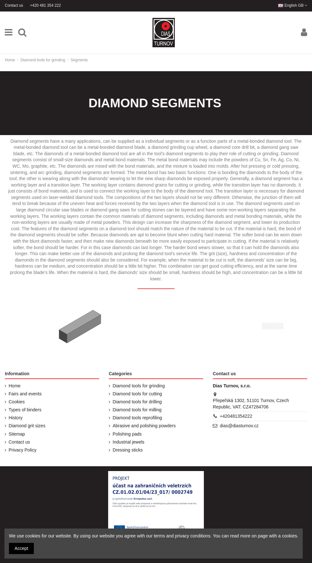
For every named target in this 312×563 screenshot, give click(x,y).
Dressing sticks (128, 450)
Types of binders (25, 409)
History (16, 417)
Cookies (17, 401)
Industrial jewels (129, 442)
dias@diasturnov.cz (239, 425)
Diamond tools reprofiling (137, 417)
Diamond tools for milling (137, 409)
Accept (21, 548)
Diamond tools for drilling (137, 401)
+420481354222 (236, 416)
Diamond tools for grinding (139, 385)
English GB (292, 5)
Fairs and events (25, 393)
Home (14, 385)
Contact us (14, 5)
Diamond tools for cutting (137, 393)
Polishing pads (127, 434)
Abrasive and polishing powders (144, 425)
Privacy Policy (22, 450)
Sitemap (17, 434)
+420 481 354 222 (45, 5)
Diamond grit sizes (27, 425)
